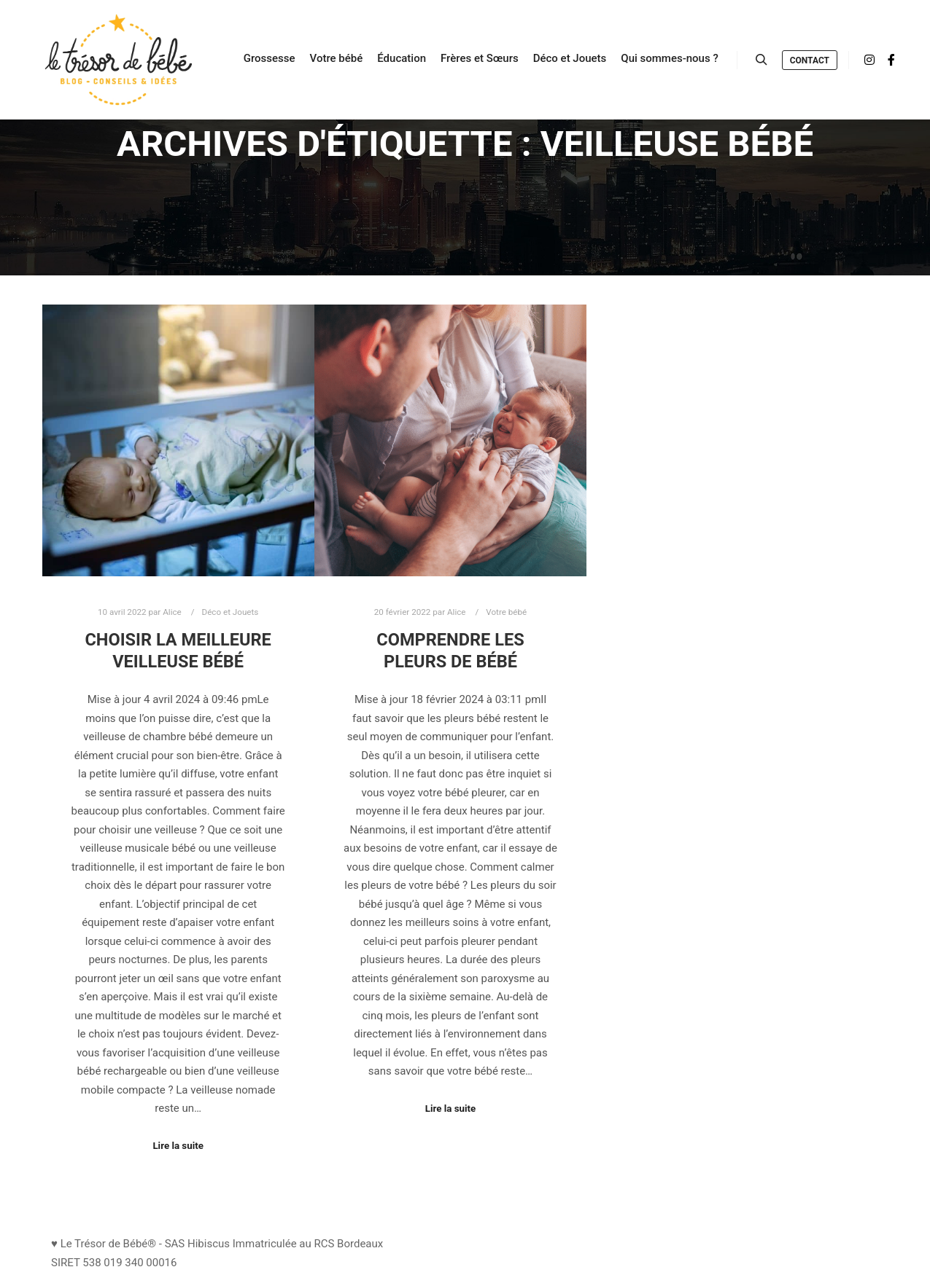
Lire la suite (178, 1145)
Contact (809, 60)
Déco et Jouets (229, 612)
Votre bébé (506, 612)
